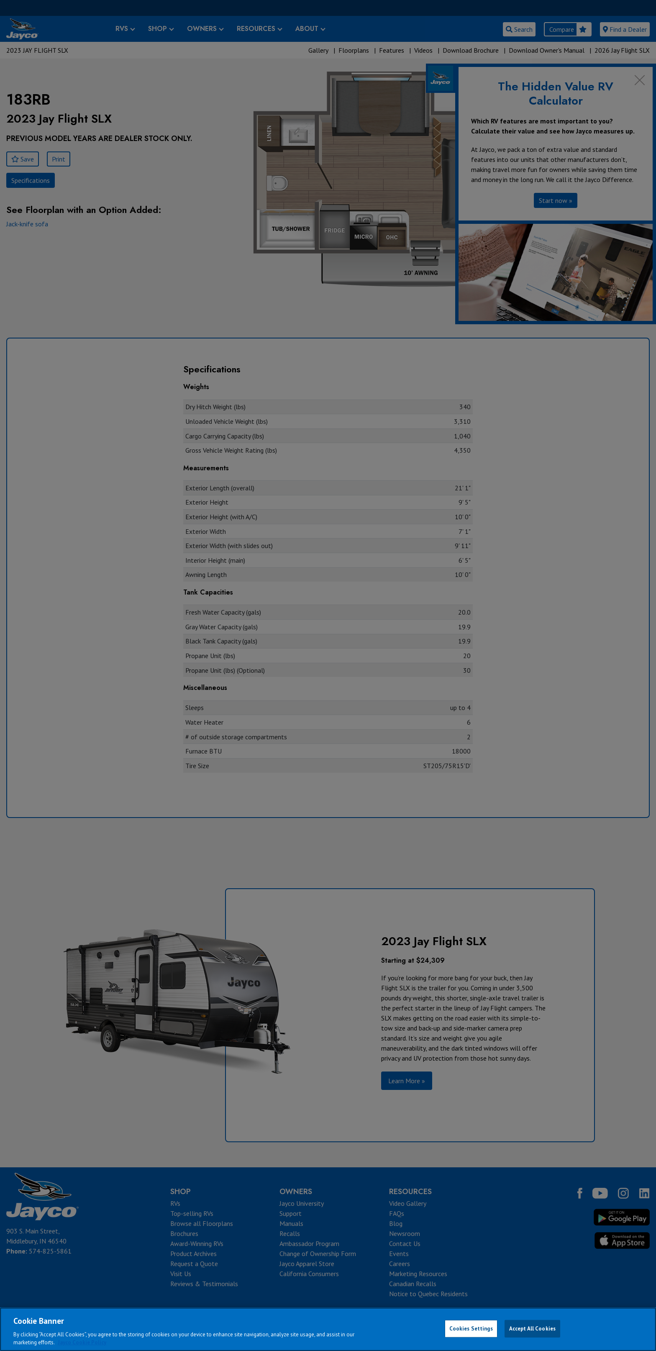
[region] (328, 1329)
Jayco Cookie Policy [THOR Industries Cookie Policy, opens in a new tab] (82, 1342)
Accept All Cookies (532, 1328)
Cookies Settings (471, 1328)
